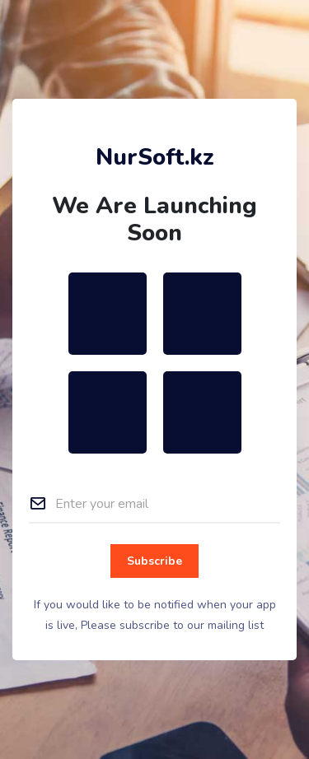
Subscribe (154, 561)
